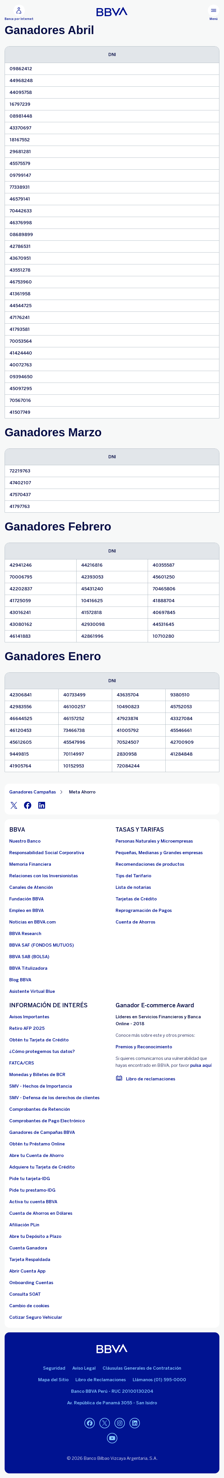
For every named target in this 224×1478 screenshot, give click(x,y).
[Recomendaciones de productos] (150, 864)
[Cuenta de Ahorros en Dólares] (40, 1213)
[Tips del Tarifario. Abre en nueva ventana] (133, 875)
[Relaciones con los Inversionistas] (43, 875)
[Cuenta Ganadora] (28, 1248)
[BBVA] (112, 1348)
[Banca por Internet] (19, 13)
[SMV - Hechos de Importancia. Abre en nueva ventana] (40, 1086)
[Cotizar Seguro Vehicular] (35, 1317)
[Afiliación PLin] (24, 1224)
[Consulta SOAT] (25, 1294)
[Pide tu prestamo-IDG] (32, 1190)
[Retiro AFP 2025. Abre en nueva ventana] (27, 1028)
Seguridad (54, 1368)
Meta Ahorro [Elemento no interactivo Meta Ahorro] (82, 792)
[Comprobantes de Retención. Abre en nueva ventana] (39, 1109)
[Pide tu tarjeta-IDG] (29, 1178)
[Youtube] (112, 1438)
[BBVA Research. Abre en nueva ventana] (25, 933)
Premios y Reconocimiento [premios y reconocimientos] (144, 1046)
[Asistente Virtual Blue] (32, 991)
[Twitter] (13, 805)
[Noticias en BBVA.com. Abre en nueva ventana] (32, 922)
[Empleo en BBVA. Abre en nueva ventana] (26, 910)
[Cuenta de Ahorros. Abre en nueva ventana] (135, 922)
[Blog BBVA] (20, 979)
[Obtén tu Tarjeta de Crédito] (39, 1039)
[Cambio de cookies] (29, 1305)
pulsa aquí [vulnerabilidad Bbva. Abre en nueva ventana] (201, 1065)
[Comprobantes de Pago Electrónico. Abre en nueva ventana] (47, 1120)
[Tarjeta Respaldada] (29, 1259)
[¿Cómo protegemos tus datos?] (42, 1051)
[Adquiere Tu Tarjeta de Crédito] (42, 1167)
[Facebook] (27, 805)
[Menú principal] (213, 13)
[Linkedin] (134, 1423)
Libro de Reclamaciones (100, 1379)
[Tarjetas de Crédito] (136, 898)
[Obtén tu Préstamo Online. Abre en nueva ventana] (37, 1144)
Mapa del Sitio (53, 1379)
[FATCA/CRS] (21, 1063)
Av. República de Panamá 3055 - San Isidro (112, 1402)
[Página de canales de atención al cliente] (31, 887)
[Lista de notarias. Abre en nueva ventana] (133, 887)
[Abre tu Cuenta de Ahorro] (36, 1155)
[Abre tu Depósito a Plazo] (35, 1236)
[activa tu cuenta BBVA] (33, 1201)
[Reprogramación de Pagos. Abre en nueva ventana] (144, 910)
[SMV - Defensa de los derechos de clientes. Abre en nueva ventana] (54, 1097)
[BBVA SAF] (41, 945)
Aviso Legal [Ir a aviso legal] (84, 1368)
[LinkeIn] (41, 805)
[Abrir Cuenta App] (27, 1271)
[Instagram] (119, 1423)
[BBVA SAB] (29, 956)
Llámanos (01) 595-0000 (159, 1379)
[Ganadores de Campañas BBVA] (42, 1132)
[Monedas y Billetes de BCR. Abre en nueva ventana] (37, 1074)
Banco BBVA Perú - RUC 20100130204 (112, 1391)
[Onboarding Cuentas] (31, 1282)
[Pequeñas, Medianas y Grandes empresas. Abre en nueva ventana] (159, 852)
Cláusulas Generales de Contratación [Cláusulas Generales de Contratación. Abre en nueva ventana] (142, 1368)
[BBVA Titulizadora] (28, 968)
